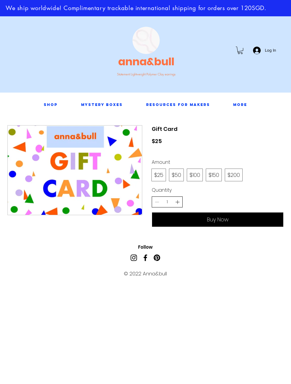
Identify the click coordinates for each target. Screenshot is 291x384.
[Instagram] (133, 257)
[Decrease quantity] (157, 202)
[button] (240, 50)
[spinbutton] (167, 202)
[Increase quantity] (177, 202)
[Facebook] (145, 257)
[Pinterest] (157, 257)
